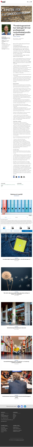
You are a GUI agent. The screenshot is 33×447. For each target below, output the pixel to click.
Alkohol (14, 415)
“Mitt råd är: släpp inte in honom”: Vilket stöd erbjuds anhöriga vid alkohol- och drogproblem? (16, 294)
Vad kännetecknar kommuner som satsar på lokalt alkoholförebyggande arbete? (16, 398)
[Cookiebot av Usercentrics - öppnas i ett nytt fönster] (28, 215)
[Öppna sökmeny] (27, 2)
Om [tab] (27, 217)
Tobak (14, 418)
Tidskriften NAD (3, 430)
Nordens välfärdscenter (17, 429)
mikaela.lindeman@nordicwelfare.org (7, 420)
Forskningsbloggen (4, 431)
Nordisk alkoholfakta (4, 429)
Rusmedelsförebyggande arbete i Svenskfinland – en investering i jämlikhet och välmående (16, 363)
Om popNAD (3, 428)
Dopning (14, 417)
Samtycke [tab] (6, 217)
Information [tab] (16, 217)
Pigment (18, 432)
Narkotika (17, 36)
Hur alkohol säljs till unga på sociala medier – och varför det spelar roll (16, 260)
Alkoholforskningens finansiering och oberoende (16, 328)
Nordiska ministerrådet (19, 440)
